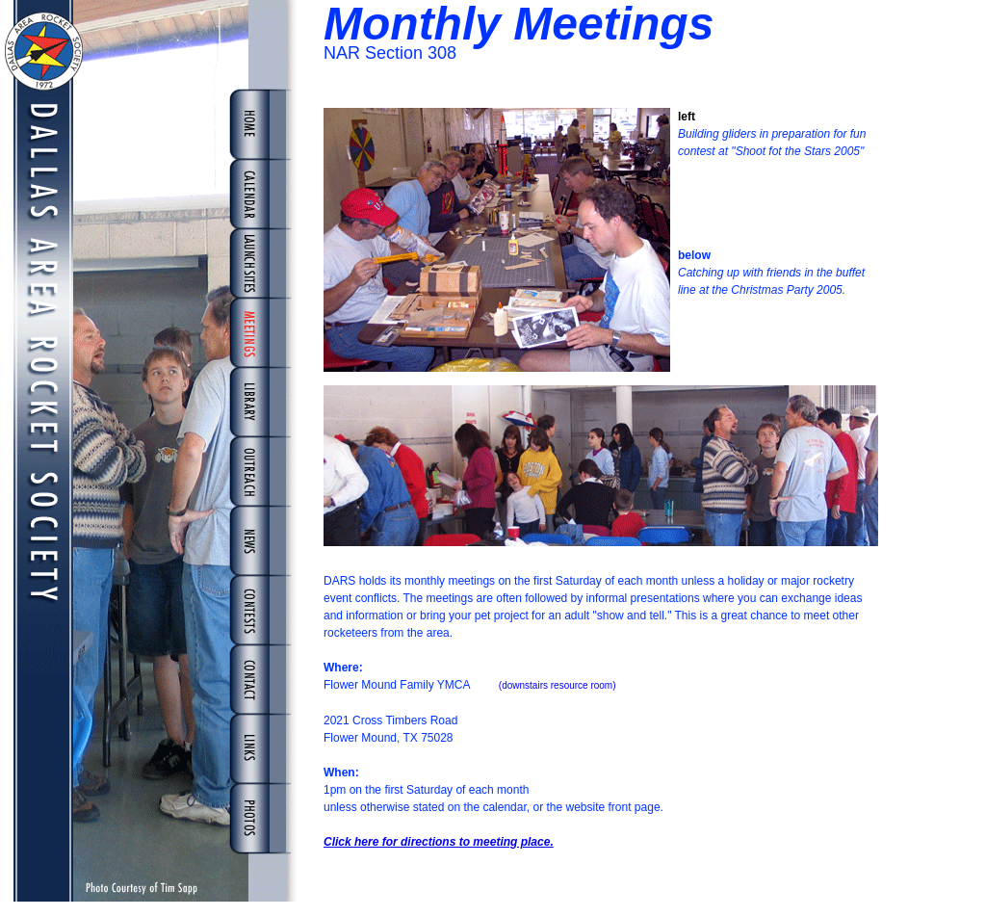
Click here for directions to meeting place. (439, 842)
